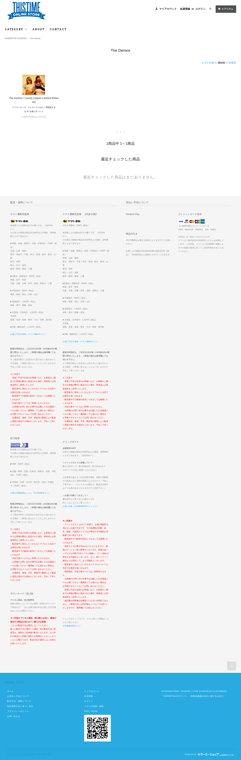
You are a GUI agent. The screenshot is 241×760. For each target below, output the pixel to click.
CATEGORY (16, 29)
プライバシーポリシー (18, 711)
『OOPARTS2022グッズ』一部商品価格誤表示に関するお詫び (192, 696)
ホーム (10, 691)
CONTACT (58, 29)
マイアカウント (168, 8)
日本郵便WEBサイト (72, 626)
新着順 (232, 62)
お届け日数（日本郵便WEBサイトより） (81, 506)
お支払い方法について (18, 696)
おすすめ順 (208, 62)
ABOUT (38, 29)
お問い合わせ (13, 716)
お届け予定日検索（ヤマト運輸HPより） (28, 334)
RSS (86, 711)
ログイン (200, 8)
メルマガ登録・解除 (94, 706)
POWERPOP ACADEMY (16, 38)
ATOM (94, 711)
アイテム (225, 8)
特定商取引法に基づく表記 (20, 706)
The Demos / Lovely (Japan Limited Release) (33, 100)
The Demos (35, 38)
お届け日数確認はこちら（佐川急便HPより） (30, 493)
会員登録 (185, 8)
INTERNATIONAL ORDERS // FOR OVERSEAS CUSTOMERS (194, 691)
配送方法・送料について (19, 701)
